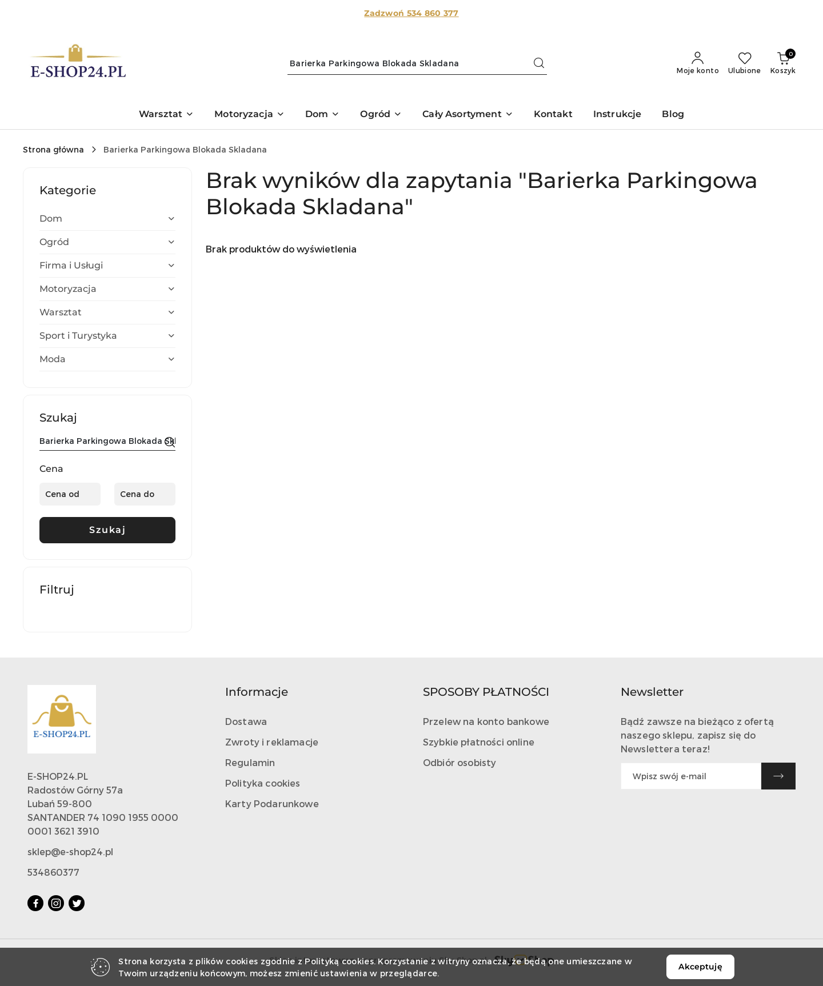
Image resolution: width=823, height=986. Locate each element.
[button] (166, 115)
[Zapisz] (778, 776)
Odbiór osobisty (459, 762)
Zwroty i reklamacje (271, 741)
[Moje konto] (698, 63)
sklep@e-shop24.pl (70, 851)
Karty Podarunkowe (272, 803)
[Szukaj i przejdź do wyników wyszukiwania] (539, 63)
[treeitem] (107, 218)
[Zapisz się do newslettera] (691, 776)
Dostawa (246, 721)
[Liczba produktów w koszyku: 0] (783, 63)
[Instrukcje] (617, 115)
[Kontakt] (553, 115)
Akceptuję (700, 966)
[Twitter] (77, 903)
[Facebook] (35, 903)
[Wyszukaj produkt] (417, 63)
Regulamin (250, 762)
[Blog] (673, 115)
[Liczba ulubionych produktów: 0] (745, 63)
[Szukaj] (169, 442)
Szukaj (107, 529)
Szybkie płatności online (478, 741)
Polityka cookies (263, 782)
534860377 (53, 872)
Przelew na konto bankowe (486, 721)
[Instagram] (56, 903)
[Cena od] (70, 494)
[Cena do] (144, 494)
